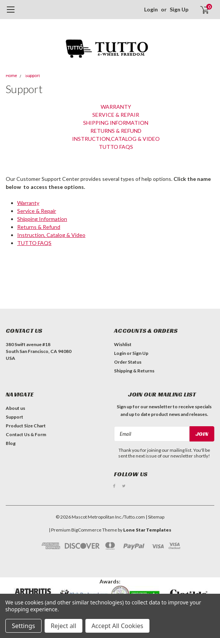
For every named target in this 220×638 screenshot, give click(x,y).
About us (15, 408)
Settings (23, 626)
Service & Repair (115, 114)
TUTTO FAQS (116, 146)
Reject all (63, 626)
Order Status (127, 362)
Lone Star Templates (147, 530)
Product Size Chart (26, 426)
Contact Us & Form (26, 434)
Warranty (116, 106)
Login (151, 9)
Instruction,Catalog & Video (116, 138)
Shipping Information (115, 122)
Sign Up (179, 9)
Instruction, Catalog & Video (51, 235)
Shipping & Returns (134, 371)
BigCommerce (86, 530)
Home (11, 75)
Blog (11, 443)
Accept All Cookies (117, 626)
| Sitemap (155, 517)
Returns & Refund (115, 130)
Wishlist (123, 344)
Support (32, 75)
